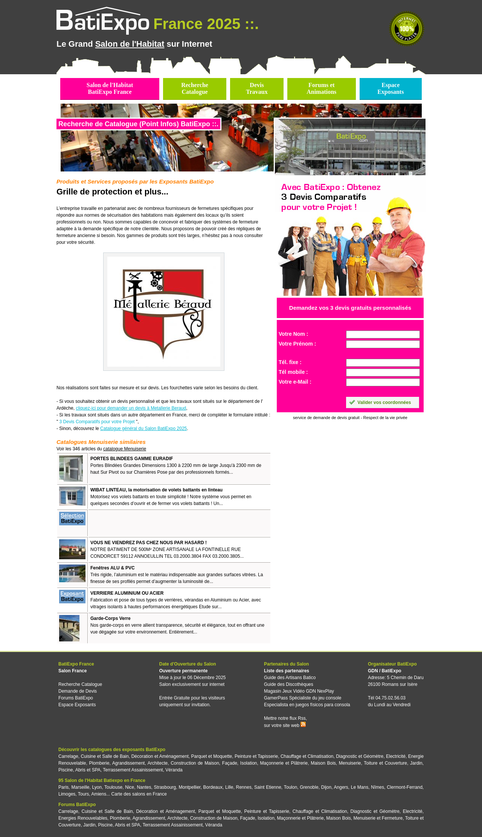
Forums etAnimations (321, 88)
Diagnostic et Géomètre (359, 756)
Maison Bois (323, 763)
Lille (229, 787)
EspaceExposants (390, 88)
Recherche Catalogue (80, 684)
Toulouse (113, 787)
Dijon (326, 787)
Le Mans (359, 787)
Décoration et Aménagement (160, 756)
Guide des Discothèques (288, 684)
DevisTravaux (256, 88)
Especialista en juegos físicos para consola (307, 704)
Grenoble (309, 787)
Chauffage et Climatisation (307, 756)
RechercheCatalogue (194, 88)
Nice (129, 787)
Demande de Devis (77, 691)
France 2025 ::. (206, 23)
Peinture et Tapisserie (256, 756)
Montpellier (189, 787)
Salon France (72, 670)
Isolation (248, 763)
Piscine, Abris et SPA (79, 770)
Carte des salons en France (139, 794)
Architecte (158, 763)
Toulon (290, 787)
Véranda (173, 770)
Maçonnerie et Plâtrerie (284, 763)
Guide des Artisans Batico (290, 677)
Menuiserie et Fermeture (378, 818)
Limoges (66, 794)
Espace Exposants (77, 704)
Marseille (80, 787)
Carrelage (68, 756)
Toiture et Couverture (385, 763)
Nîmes (377, 787)
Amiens (98, 794)
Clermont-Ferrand (405, 787)
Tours (83, 794)
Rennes (244, 787)
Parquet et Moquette (211, 756)
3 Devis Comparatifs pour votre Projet (97, 421)
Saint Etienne (267, 787)
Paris (63, 787)
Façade (229, 763)
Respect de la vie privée (385, 417)
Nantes (144, 787)
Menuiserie (350, 763)
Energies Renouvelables (82, 818)
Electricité (396, 756)
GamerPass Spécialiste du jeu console (302, 698)
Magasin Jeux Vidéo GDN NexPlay (299, 691)
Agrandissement (128, 763)
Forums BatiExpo (75, 698)
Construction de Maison (195, 763)
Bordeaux (213, 787)
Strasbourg (165, 787)
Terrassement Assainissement (133, 770)
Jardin (416, 763)
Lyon (97, 787)
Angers (341, 787)
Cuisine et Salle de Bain (105, 756)
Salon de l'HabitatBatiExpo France (110, 88)
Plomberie (99, 763)
